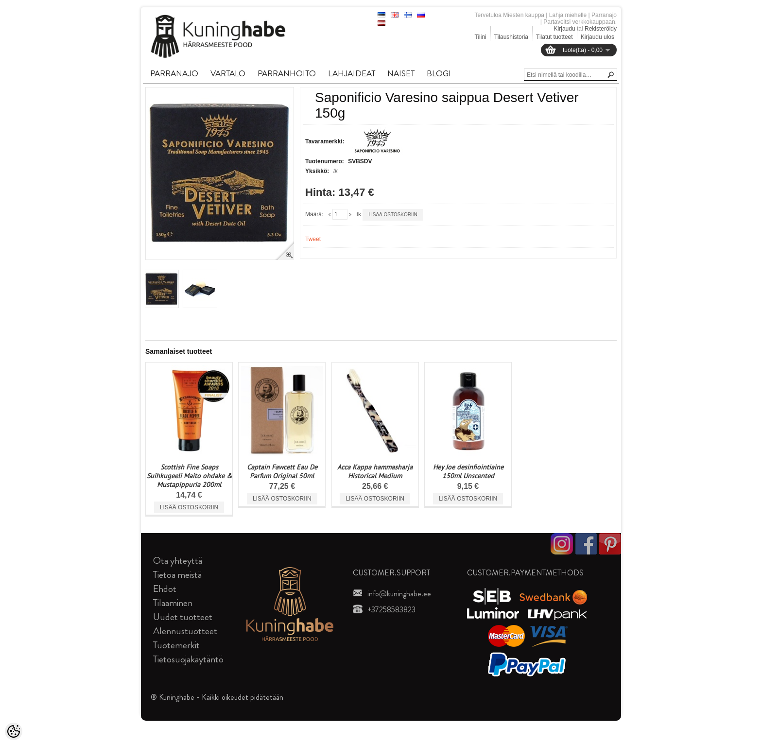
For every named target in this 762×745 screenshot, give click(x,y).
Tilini (480, 37)
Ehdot (164, 589)
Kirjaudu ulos (597, 37)
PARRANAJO (174, 73)
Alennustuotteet (185, 631)
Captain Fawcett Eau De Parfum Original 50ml (282, 471)
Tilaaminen (172, 603)
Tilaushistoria (511, 37)
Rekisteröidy (601, 28)
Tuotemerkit (176, 645)
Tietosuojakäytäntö (188, 659)
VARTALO (227, 73)
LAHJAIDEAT (351, 73)
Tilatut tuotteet (554, 37)
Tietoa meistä (177, 575)
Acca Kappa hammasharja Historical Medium (375, 471)
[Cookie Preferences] (13, 731)
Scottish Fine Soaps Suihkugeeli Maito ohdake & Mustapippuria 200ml (189, 476)
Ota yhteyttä (177, 561)
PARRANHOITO (287, 73)
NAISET (401, 73)
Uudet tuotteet (182, 617)
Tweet (313, 239)
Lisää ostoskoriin (392, 214)
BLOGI (439, 73)
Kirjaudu (564, 28)
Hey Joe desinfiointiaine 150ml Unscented (468, 471)
